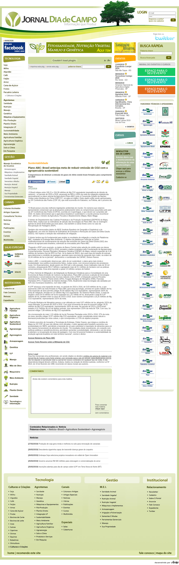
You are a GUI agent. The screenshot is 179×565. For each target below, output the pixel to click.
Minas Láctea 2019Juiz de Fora (122, 120)
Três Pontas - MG (122, 113)
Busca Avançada (147, 58)
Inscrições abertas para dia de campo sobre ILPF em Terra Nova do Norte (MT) (69, 467)
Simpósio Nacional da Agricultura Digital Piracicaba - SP (124, 86)
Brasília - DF (123, 104)
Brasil (61, 429)
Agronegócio (98, 429)
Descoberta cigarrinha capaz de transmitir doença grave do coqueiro (65, 450)
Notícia (52, 429)
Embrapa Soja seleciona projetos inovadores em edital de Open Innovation (68, 455)
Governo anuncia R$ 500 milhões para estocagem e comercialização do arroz (69, 461)
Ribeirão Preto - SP (123, 94)
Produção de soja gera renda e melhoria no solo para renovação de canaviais (69, 444)
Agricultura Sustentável (78, 429)
